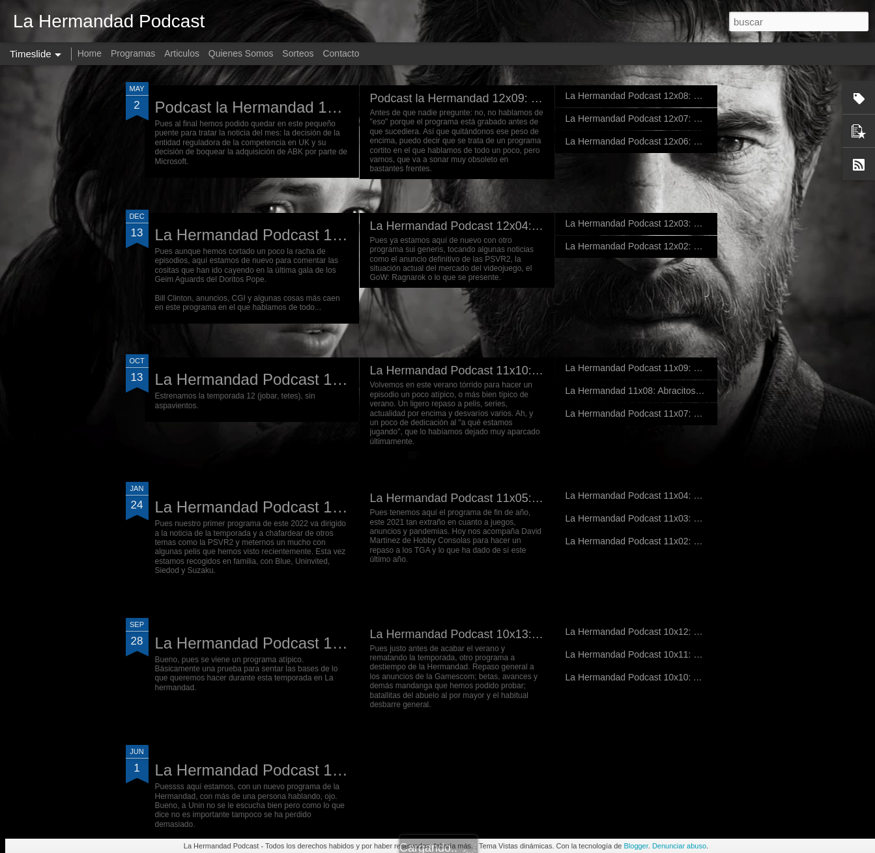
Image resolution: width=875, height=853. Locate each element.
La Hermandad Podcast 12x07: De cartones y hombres (677, 118)
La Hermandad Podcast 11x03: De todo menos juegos (675, 518)
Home (90, 53)
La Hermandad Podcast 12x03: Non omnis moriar (666, 223)
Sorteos (297, 53)
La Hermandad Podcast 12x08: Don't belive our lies (669, 96)
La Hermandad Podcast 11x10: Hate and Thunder (499, 370)
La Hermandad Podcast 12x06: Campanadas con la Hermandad (695, 141)
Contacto (341, 53)
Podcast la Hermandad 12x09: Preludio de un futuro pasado (525, 98)
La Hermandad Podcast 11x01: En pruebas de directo (341, 643)
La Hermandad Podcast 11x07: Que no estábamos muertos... (690, 413)
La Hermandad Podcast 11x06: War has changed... (332, 507)
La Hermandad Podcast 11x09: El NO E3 (649, 368)
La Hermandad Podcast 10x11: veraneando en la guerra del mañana (705, 654)
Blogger (636, 846)
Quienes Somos (241, 53)
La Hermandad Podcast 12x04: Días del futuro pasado (511, 225)
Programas (133, 53)
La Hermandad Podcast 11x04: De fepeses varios (666, 495)
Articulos (181, 53)
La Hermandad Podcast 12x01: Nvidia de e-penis (325, 379)
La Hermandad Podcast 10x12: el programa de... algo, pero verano (701, 631)
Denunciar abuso (679, 846)
